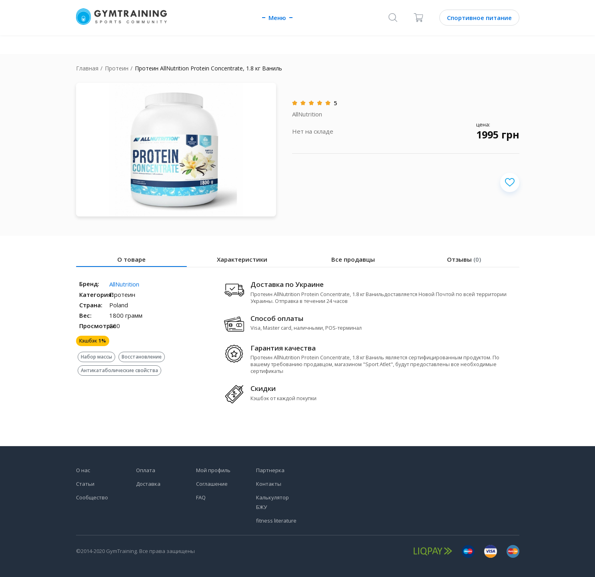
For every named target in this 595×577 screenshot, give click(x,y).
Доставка (148, 483)
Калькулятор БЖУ (272, 502)
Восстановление (142, 356)
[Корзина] (418, 17)
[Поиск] (393, 17)
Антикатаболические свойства (119, 370)
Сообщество (92, 497)
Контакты (268, 483)
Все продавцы (353, 259)
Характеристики (242, 259)
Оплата (145, 470)
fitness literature (276, 520)
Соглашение (212, 483)
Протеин (116, 68)
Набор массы (96, 356)
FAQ (201, 497)
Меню (277, 18)
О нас (83, 470)
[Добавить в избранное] (509, 182)
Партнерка (270, 470)
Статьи (85, 483)
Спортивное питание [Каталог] (479, 18)
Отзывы (464, 259)
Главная (87, 68)
